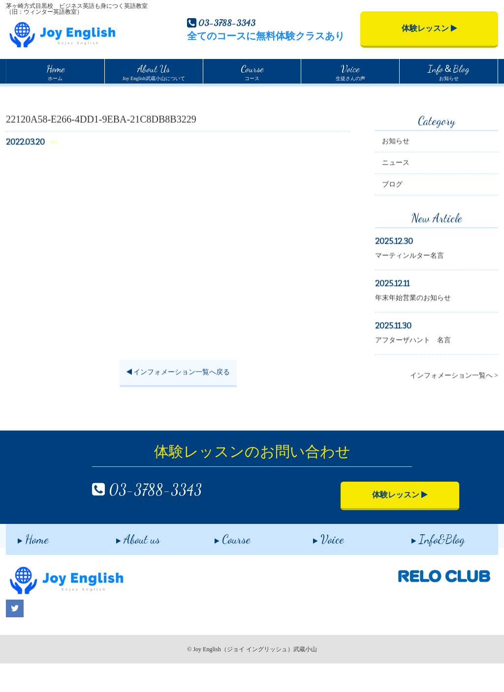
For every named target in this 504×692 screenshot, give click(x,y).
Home (14, 95)
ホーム (55, 71)
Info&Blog (426, 565)
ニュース (396, 193)
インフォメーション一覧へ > (454, 406)
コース (252, 71)
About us (126, 565)
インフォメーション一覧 (67, 96)
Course (221, 565)
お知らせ (449, 71)
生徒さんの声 (350, 71)
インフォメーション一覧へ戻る (178, 403)
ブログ (392, 215)
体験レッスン (429, 28)
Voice (316, 565)
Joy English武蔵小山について (154, 71)
